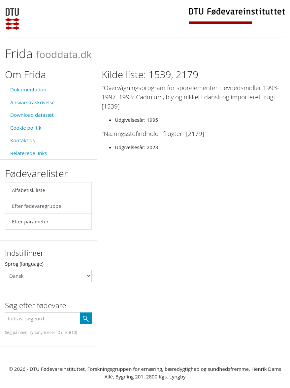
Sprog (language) (24, 263)
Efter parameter (30, 221)
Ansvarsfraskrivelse (32, 102)
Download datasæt (32, 115)
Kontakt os (22, 140)
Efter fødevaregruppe (36, 206)
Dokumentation (28, 89)
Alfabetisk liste (28, 190)
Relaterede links (28, 153)
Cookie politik (25, 127)
